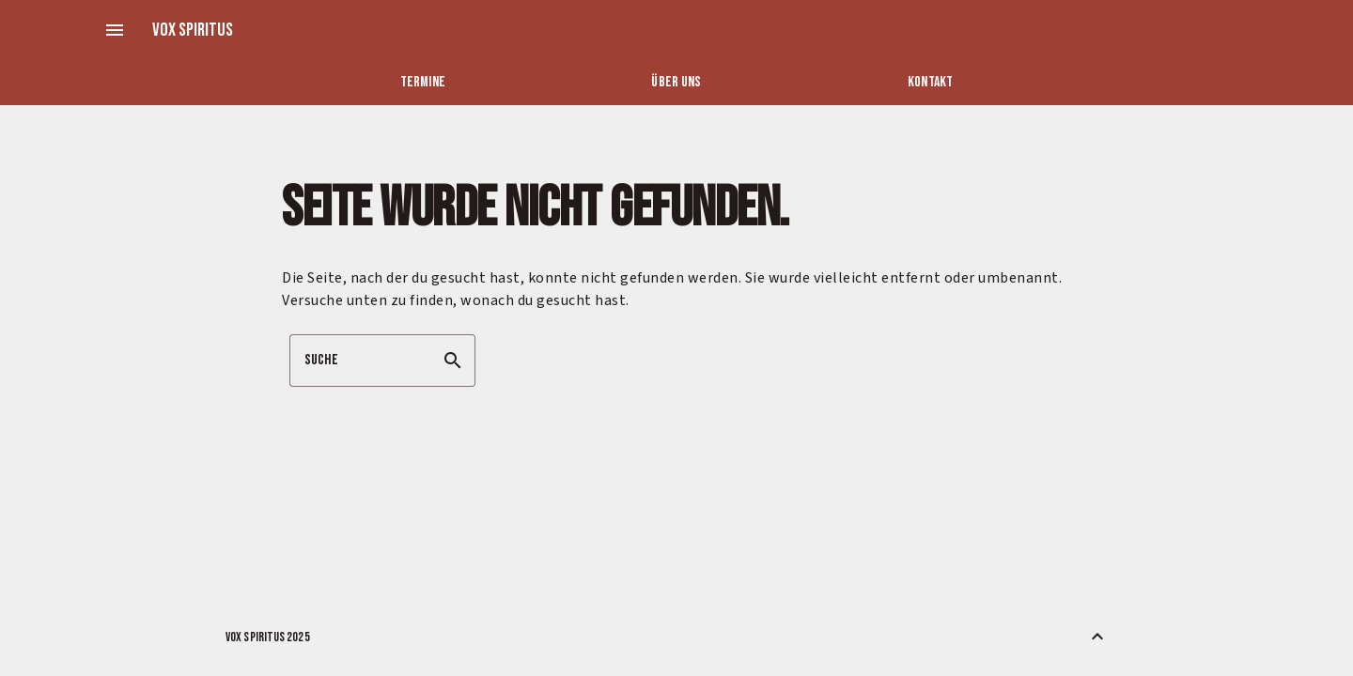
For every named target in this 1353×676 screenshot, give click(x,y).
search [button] (453, 360)
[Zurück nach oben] (1097, 636)
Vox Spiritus (192, 30)
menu (114, 30)
